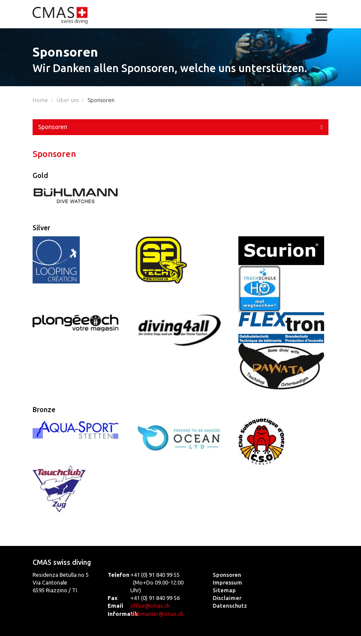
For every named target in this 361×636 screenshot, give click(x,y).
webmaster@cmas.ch (157, 614)
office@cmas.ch (150, 606)
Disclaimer (227, 598)
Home (40, 100)
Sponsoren (100, 100)
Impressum (227, 582)
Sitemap (224, 590)
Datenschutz (230, 606)
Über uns (68, 100)
